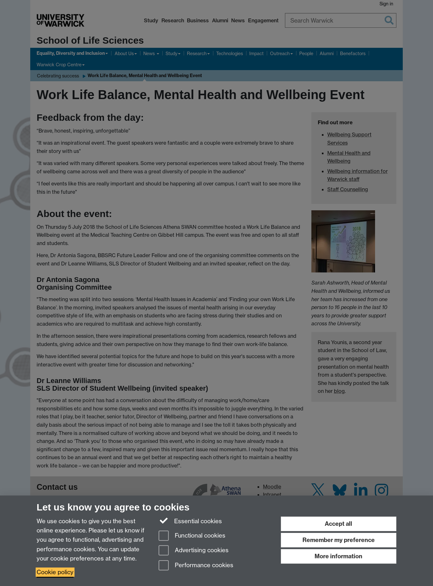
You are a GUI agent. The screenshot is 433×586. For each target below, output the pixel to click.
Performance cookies (196, 566)
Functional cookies (192, 536)
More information (338, 556)
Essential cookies (190, 521)
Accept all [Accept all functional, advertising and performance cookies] (338, 523)
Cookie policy (55, 572)
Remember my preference (338, 540)
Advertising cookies (194, 551)
